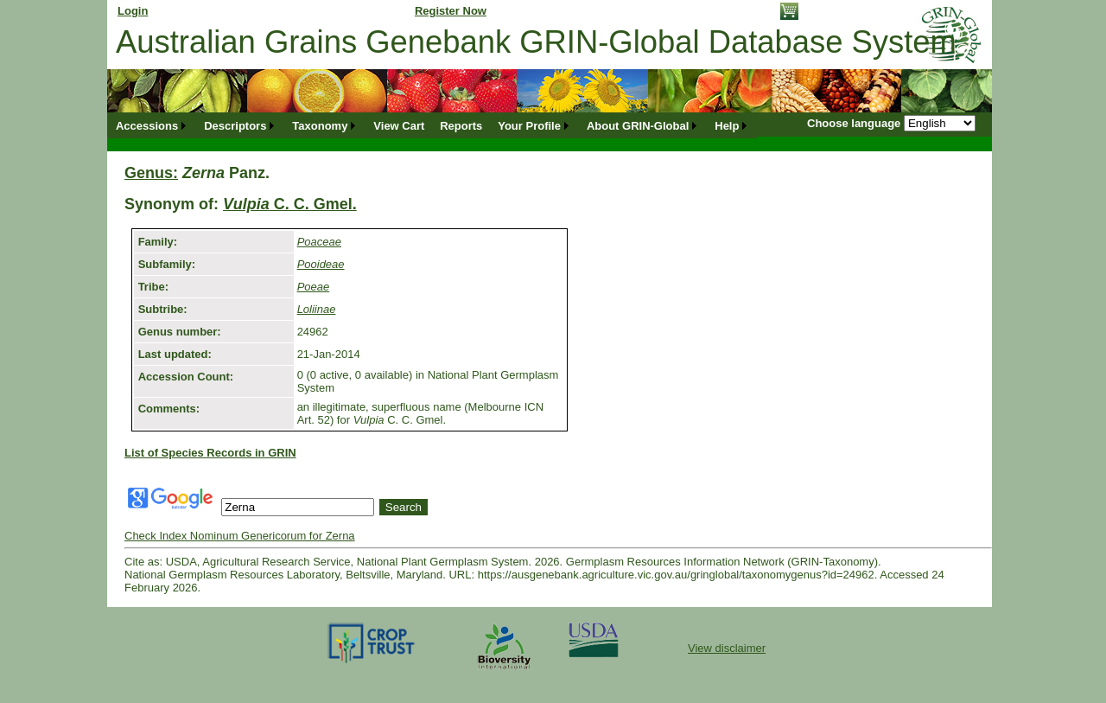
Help (727, 125)
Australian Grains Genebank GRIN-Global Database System (536, 42)
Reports (461, 125)
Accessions (147, 125)
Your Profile (529, 125)
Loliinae (316, 309)
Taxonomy (319, 125)
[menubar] (432, 125)
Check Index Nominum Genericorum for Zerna (239, 535)
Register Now (450, 10)
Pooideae (321, 264)
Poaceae (319, 241)
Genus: (151, 173)
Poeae (313, 286)
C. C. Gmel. (290, 204)
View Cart (398, 125)
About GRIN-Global (638, 125)
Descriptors (235, 125)
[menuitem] (152, 126)
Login (133, 10)
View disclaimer (727, 648)
